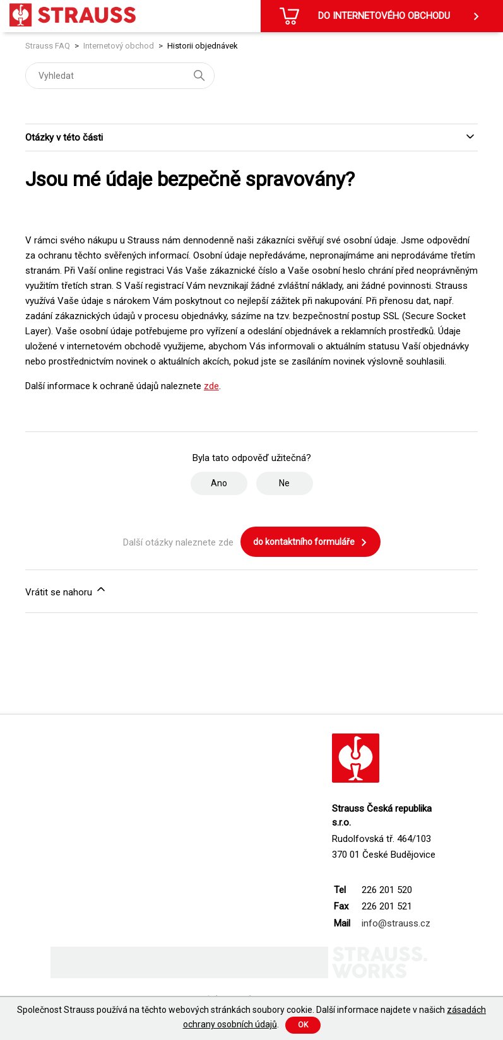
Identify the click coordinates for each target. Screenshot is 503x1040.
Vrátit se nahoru (66, 590)
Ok (303, 1024)
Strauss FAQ (48, 45)
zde (211, 386)
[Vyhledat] (120, 75)
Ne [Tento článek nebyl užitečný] (284, 483)
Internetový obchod (118, 45)
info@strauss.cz (396, 923)
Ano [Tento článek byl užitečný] (219, 483)
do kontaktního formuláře (310, 542)
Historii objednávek (202, 45)
